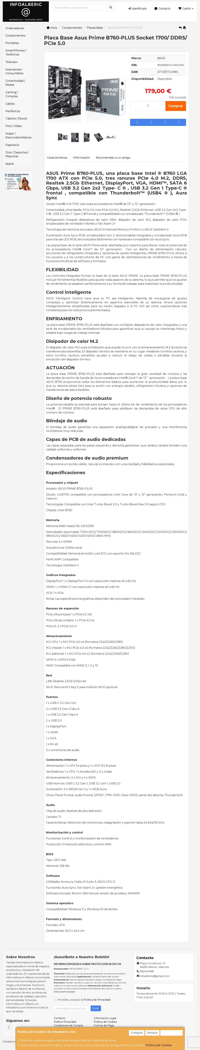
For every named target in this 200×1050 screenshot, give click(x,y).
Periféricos (12, 111)
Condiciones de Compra (68, 1025)
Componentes (15, 35)
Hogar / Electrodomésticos (18, 135)
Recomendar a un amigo (113, 157)
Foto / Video (13, 126)
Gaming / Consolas (11, 94)
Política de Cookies (158, 1045)
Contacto (162, 8)
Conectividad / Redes (15, 82)
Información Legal (105, 1018)
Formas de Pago (104, 1025)
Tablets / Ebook (16, 118)
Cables (10, 103)
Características (57, 157)
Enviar (95, 1008)
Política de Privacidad (64, 992)
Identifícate (137, 8)
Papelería (12, 145)
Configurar (137, 1032)
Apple (9, 163)
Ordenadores (14, 28)
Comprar (175, 106)
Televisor (11, 62)
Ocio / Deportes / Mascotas (17, 154)
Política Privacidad (65, 1021)
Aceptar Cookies (171, 1032)
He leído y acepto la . (84, 999)
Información (81, 157)
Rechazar (152, 1032)
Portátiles (12, 43)
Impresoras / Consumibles (14, 71)
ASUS (161, 58)
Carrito (185, 8)
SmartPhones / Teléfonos (15, 52)
